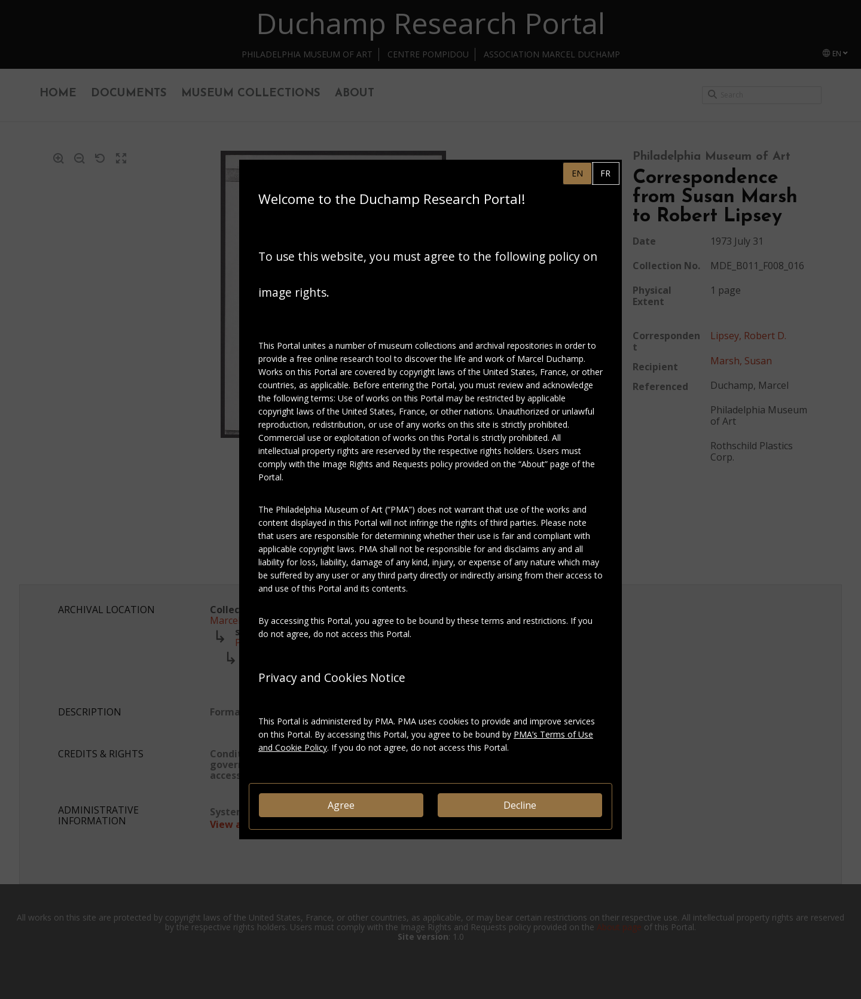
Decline (519, 805)
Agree (341, 805)
